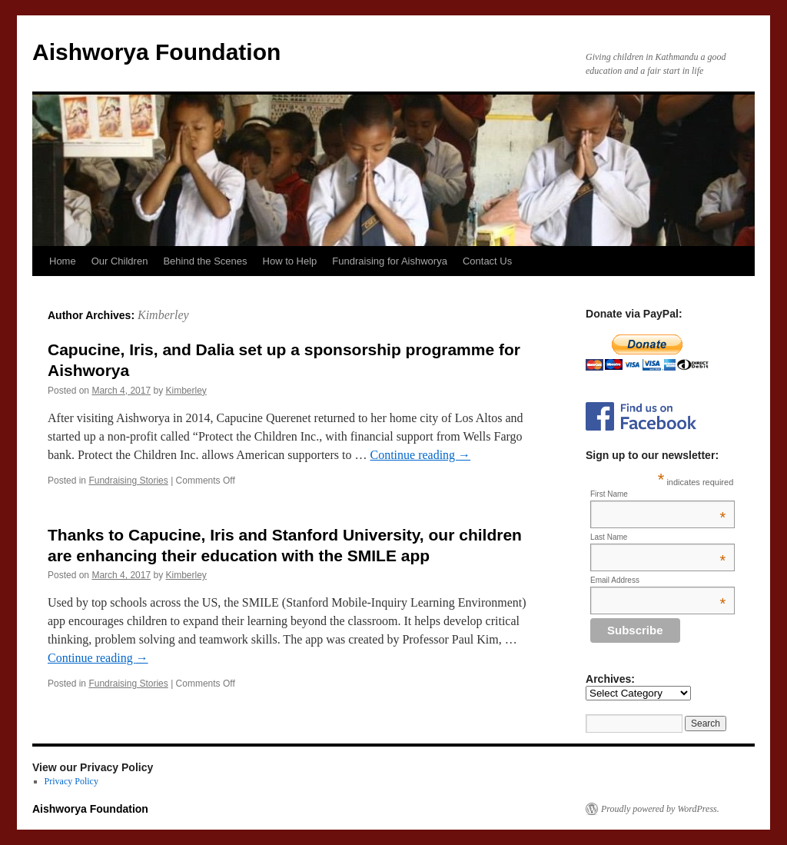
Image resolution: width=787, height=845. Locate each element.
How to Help (290, 261)
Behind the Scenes (205, 261)
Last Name (658, 537)
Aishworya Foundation (156, 52)
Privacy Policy (71, 781)
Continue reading (420, 454)
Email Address (658, 580)
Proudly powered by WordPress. (660, 808)
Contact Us (487, 261)
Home (62, 261)
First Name (658, 494)
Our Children (119, 261)
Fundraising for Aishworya (389, 261)
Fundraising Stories (128, 480)
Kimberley (163, 314)
